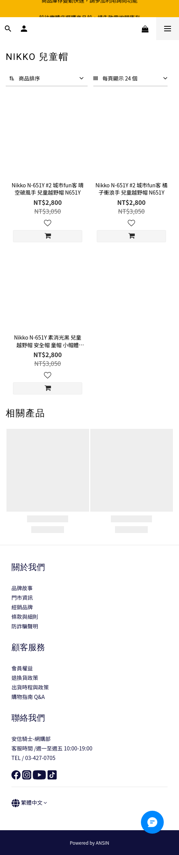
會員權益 (22, 668)
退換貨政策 (24, 677)
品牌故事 (22, 588)
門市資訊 (22, 597)
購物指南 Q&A (28, 696)
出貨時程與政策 (30, 687)
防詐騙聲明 (24, 626)
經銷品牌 (22, 607)
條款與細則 (24, 616)
